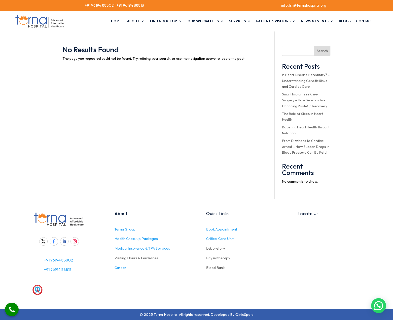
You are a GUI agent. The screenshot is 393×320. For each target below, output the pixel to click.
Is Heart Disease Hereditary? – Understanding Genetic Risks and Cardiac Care (306, 81)
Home (116, 21)
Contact (364, 21)
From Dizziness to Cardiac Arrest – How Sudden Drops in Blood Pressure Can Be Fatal (305, 147)
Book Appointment (221, 229)
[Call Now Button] (12, 309)
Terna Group (125, 229)
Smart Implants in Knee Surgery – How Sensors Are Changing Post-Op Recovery (304, 100)
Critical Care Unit (220, 238)
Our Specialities (203, 21)
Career (120, 267)
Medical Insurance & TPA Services (142, 248)
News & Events (314, 21)
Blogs (345, 21)
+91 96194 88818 (130, 5)
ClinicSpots (244, 314)
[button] (378, 305)
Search (322, 51)
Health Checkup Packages (136, 238)
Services (237, 21)
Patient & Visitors (273, 21)
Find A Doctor (163, 21)
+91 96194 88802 (99, 5)
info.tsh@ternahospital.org (303, 5)
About (133, 21)
